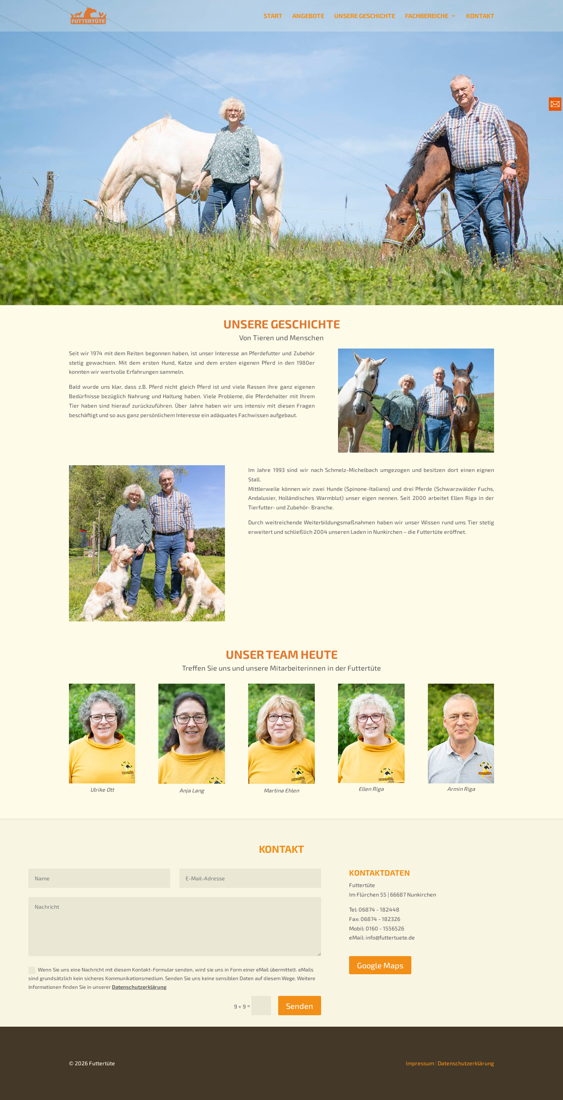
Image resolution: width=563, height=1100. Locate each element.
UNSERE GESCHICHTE (364, 16)
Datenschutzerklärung (139, 987)
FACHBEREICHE (426, 16)
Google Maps (380, 965)
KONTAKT (480, 16)
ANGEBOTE (308, 16)
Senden (299, 1006)
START (273, 16)
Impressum (420, 1063)
